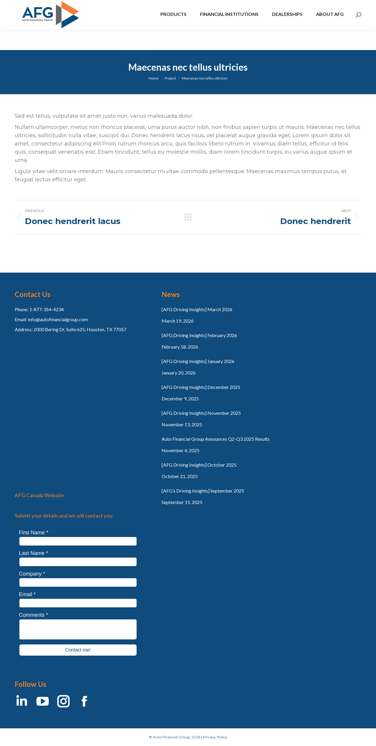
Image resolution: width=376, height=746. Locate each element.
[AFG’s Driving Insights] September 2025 (203, 490)
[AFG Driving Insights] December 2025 (201, 387)
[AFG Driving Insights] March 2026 (197, 309)
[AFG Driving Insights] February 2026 (199, 335)
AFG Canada (31, 10)
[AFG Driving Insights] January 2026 (198, 361)
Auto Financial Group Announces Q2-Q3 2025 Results (216, 439)
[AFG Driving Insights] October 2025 (199, 465)
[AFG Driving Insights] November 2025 (201, 413)
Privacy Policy (215, 737)
